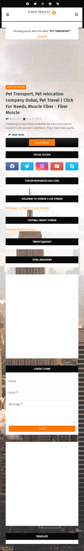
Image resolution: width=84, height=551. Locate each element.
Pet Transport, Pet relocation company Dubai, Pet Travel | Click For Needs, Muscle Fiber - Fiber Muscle (39, 103)
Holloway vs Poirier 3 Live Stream (27, 208)
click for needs (15, 87)
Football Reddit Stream (20, 229)
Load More (42, 142)
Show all (42, 36)
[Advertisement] (42, 316)
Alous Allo (15, 118)
